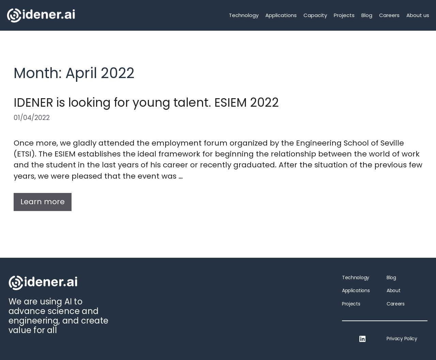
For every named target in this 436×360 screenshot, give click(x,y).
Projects (344, 15)
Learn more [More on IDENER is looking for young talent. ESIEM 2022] (42, 201)
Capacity (315, 15)
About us (417, 15)
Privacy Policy (402, 338)
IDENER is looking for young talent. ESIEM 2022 (146, 102)
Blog (366, 15)
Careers (389, 15)
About (393, 290)
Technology (244, 15)
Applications (281, 15)
